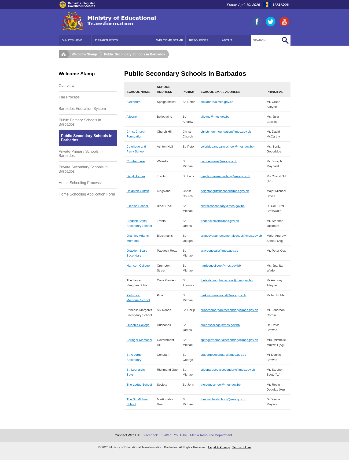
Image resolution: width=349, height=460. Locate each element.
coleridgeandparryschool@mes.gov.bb (227, 146)
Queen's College (138, 325)
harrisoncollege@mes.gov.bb (221, 265)
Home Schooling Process (80, 183)
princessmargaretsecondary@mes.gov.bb (229, 310)
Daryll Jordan (136, 176)
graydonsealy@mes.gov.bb (219, 250)
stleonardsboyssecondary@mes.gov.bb (228, 369)
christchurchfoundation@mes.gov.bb (226, 131)
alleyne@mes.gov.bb (215, 116)
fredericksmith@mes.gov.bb (220, 221)
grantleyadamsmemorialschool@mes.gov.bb (231, 235)
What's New (72, 40)
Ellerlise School (138, 206)
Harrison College (138, 265)
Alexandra (134, 102)
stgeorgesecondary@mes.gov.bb (223, 354)
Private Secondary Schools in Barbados (83, 169)
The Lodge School (139, 384)
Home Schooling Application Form (87, 194)
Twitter (166, 435)
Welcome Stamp (169, 40)
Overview (66, 86)
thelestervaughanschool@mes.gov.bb (227, 280)
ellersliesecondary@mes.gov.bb (223, 206)
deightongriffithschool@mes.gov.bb (225, 191)
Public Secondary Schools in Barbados (134, 54)
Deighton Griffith (138, 191)
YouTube (180, 435)
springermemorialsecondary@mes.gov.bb (229, 340)
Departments (106, 40)
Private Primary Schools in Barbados (81, 153)
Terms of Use (241, 447)
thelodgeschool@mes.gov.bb (221, 384)
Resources (198, 40)
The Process (69, 97)
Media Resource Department (211, 435)
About (227, 40)
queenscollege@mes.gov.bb (220, 325)
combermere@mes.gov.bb (219, 161)
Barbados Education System (82, 109)
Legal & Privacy (219, 447)
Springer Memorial (139, 340)
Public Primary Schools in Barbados (80, 122)
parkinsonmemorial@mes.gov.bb (223, 295)
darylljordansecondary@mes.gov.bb (225, 176)
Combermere (136, 161)
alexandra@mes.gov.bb (217, 102)
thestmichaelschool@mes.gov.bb (223, 399)
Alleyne (132, 116)
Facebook (150, 435)
